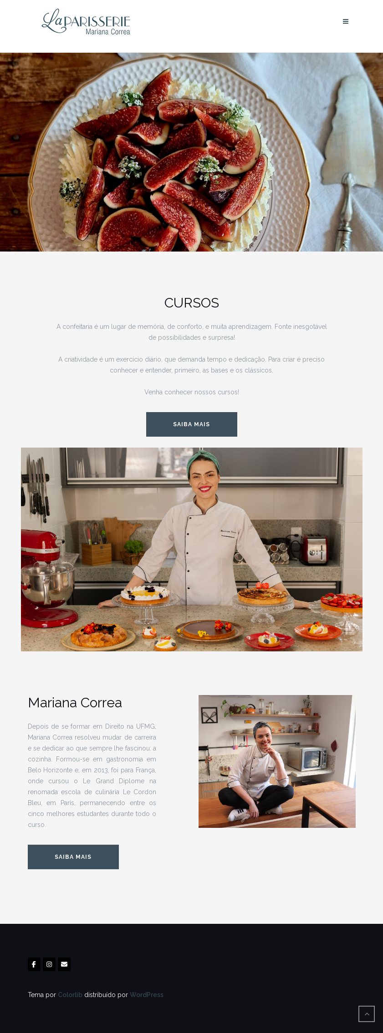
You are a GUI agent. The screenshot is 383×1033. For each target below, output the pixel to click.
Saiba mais (73, 857)
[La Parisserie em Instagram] (49, 964)
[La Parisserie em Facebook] (34, 964)
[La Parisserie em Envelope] (64, 964)
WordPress (146, 994)
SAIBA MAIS (191, 424)
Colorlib (70, 994)
